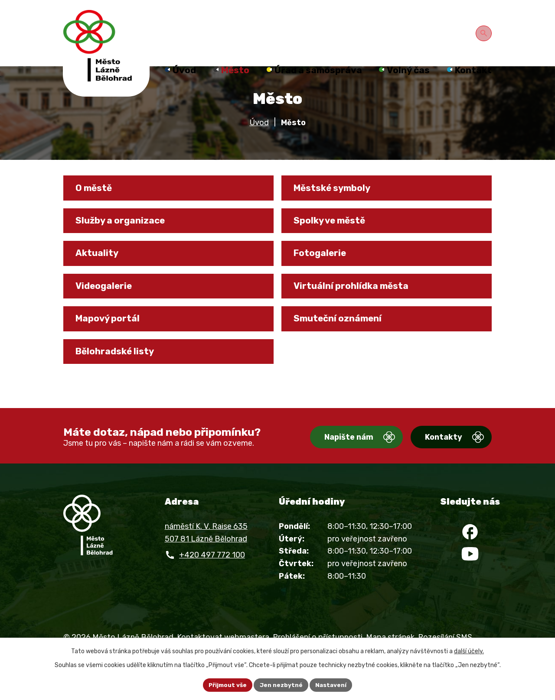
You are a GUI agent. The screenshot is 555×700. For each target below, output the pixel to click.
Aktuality (100, 273)
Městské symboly (337, 202)
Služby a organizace (125, 237)
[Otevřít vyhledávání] (485, 32)
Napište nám (333, 462)
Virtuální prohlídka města (356, 308)
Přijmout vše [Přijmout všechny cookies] (226, 684)
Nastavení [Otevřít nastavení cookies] (333, 684)
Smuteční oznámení (343, 343)
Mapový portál (112, 343)
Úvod (259, 135)
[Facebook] (470, 558)
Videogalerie (107, 308)
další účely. (469, 650)
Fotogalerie (323, 273)
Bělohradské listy (119, 379)
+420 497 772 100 (212, 579)
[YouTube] (470, 584)
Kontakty (435, 462)
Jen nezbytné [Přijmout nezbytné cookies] (281, 684)
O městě (97, 202)
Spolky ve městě (334, 237)
